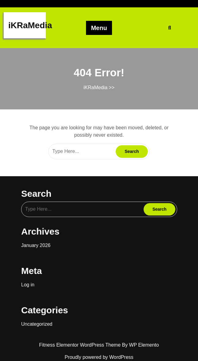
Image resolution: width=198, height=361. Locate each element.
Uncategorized (40, 317)
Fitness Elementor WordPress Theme (80, 345)
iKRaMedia (30, 25)
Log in (32, 280)
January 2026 (39, 243)
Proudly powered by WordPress (99, 357)
